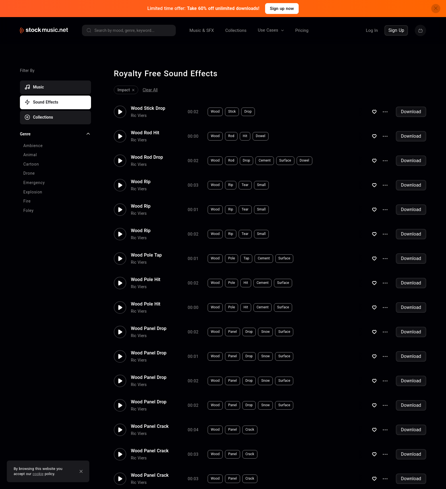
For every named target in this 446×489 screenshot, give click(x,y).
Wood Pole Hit (145, 278)
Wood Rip (140, 180)
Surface (285, 159)
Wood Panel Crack (150, 425)
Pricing (301, 30)
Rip (230, 184)
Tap (246, 257)
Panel (232, 331)
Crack (249, 428)
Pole (231, 257)
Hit (245, 135)
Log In (372, 30)
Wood (215, 110)
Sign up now (282, 8)
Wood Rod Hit (145, 131)
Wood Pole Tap (146, 253)
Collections (236, 30)
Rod (231, 135)
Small (261, 184)
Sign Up (396, 30)
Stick (232, 110)
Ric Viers (139, 114)
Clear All (150, 88)
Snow (265, 331)
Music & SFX (201, 30)
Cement (265, 159)
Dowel (260, 135)
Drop (248, 110)
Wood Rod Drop (147, 156)
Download (411, 110)
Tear (245, 184)
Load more (29, 175)
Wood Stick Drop (148, 107)
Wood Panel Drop (148, 327)
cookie (38, 474)
